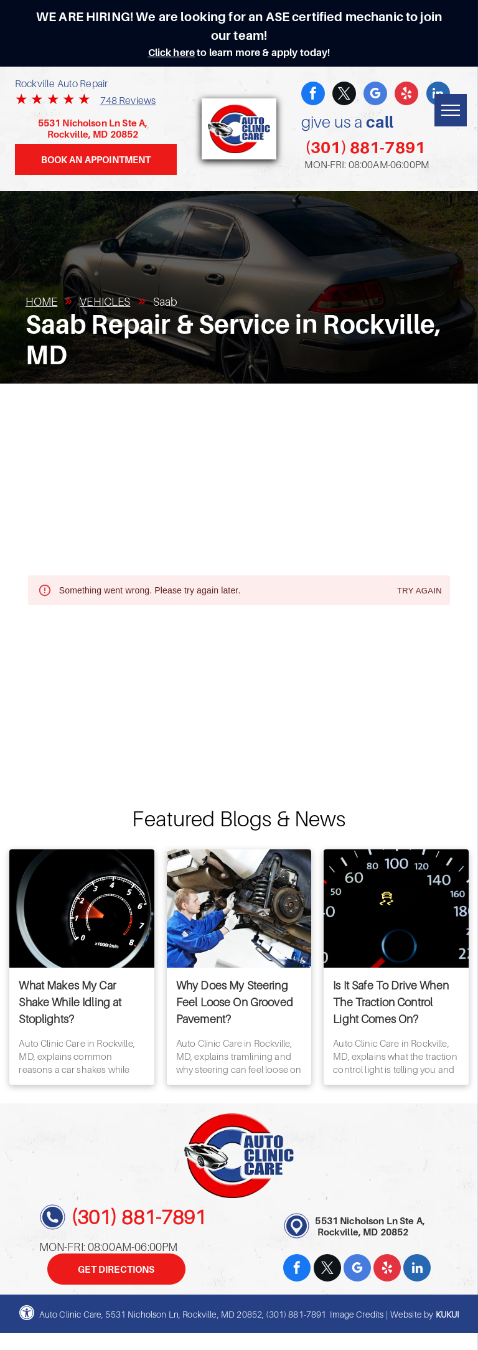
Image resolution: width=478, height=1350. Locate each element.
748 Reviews (128, 100)
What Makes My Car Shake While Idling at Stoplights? (70, 1002)
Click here (171, 52)
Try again (419, 591)
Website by (412, 1314)
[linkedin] (417, 1269)
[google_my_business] (375, 95)
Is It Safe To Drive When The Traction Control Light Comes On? (391, 1002)
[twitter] (344, 95)
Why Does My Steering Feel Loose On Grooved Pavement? (234, 1002)
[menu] (450, 110)
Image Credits (356, 1314)
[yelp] (406, 95)
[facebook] (313, 95)
